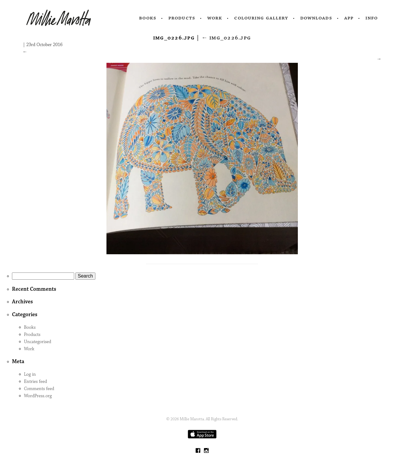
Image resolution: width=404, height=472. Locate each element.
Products (181, 18)
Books (147, 18)
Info (371, 18)
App (348, 18)
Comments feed (39, 389)
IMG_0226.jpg (226, 37)
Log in (30, 374)
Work (214, 18)
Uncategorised (37, 342)
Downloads (316, 18)
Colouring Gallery (261, 18)
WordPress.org (38, 396)
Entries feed (35, 381)
